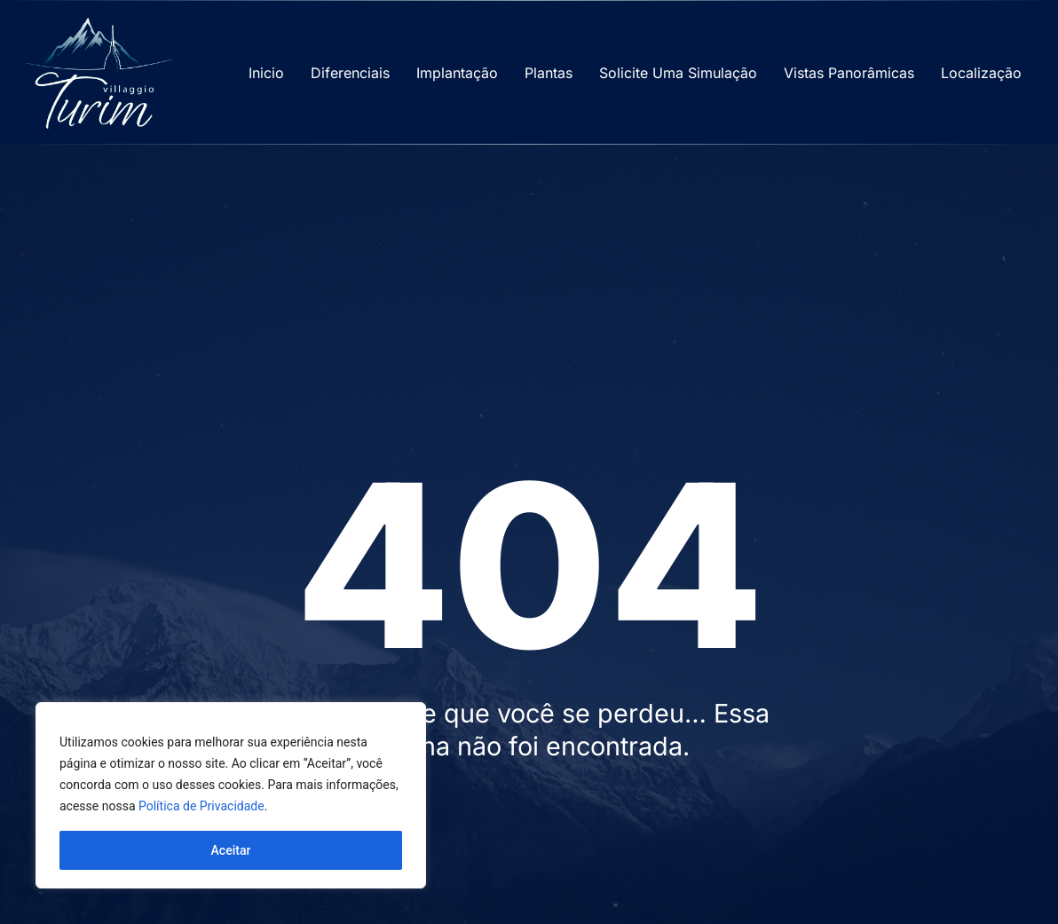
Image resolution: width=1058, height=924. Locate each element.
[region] (231, 795)
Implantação (457, 73)
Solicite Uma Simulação (678, 73)
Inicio (266, 73)
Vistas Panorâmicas (849, 73)
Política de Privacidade (201, 806)
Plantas (548, 73)
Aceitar (231, 850)
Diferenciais (350, 73)
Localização (981, 73)
